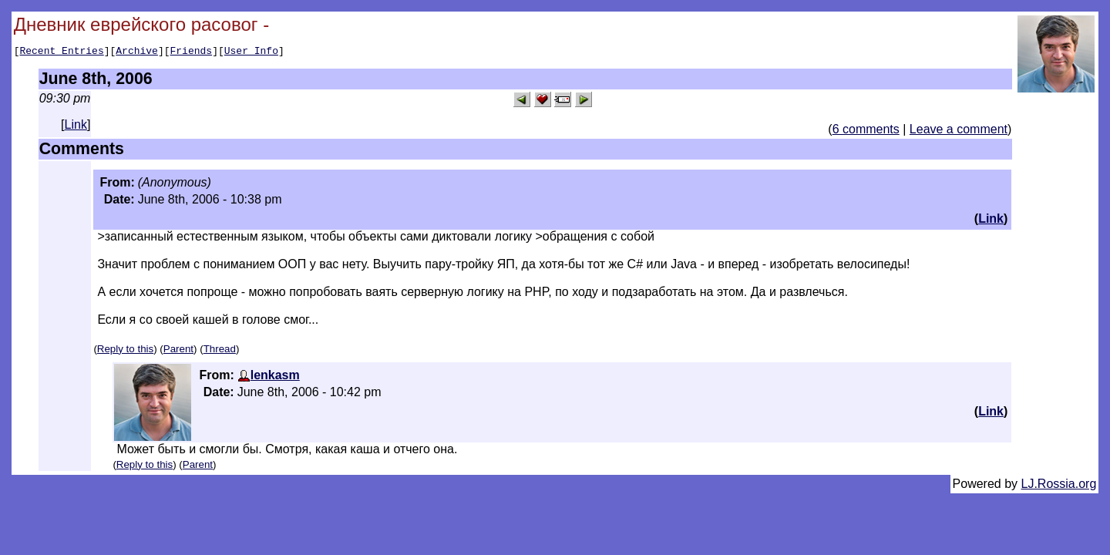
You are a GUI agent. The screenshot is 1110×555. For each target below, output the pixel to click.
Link (76, 126)
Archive (137, 52)
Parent (178, 351)
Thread (220, 351)
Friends (191, 52)
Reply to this (125, 351)
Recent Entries (61, 52)
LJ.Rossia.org (1059, 486)
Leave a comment (958, 131)
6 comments (866, 131)
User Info (251, 52)
